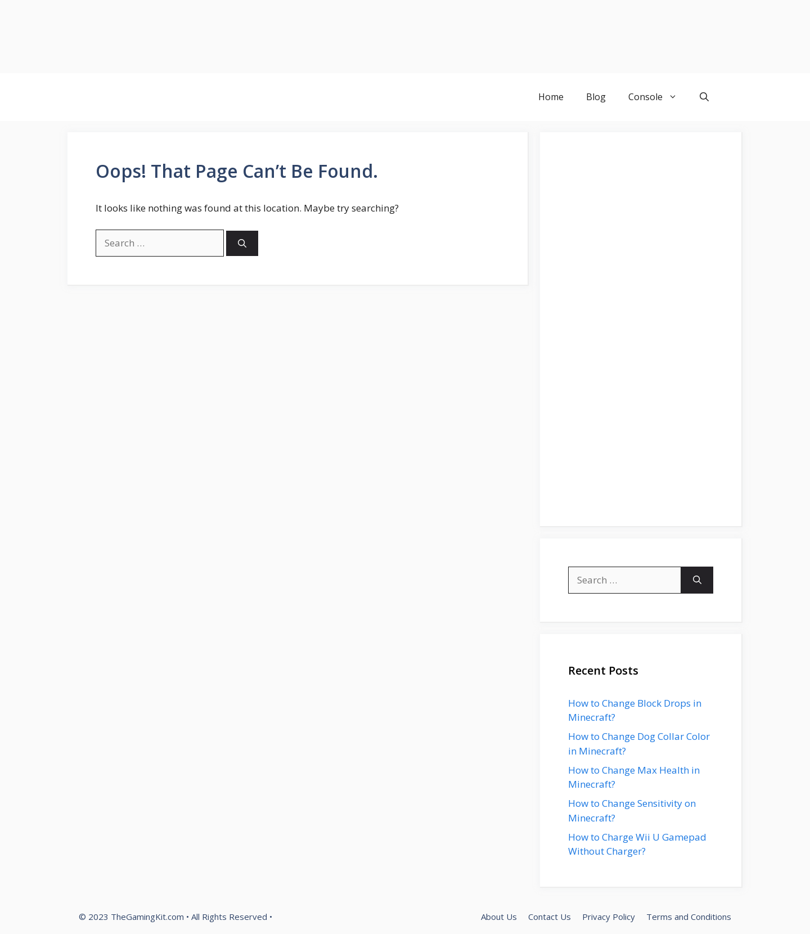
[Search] (242, 243)
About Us (499, 916)
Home (551, 97)
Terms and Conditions (688, 916)
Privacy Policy (608, 916)
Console (658, 97)
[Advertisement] (337, 36)
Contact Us (549, 916)
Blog (596, 97)
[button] (704, 97)
